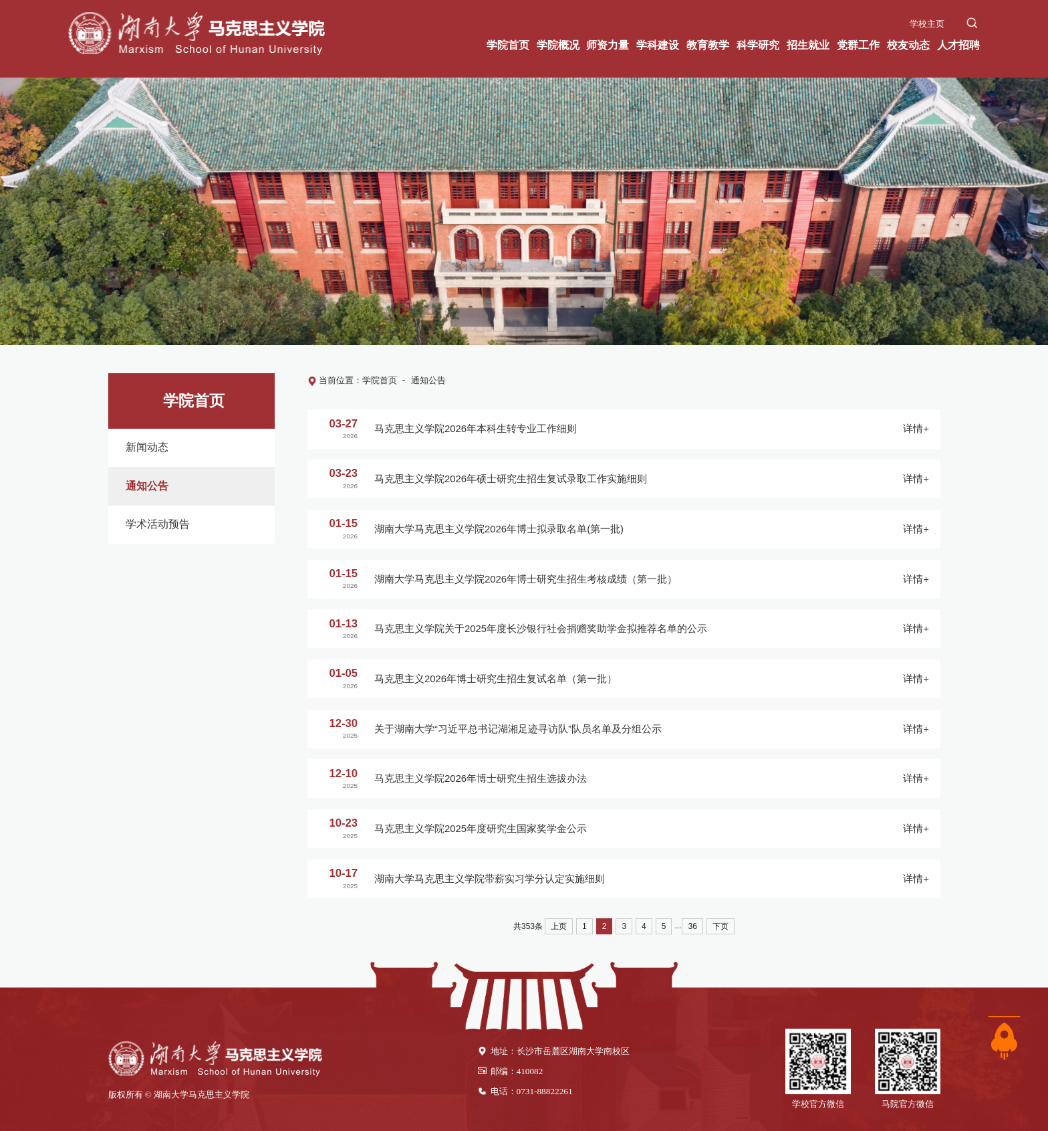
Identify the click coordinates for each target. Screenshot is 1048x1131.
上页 (559, 926)
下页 (720, 926)
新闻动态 (144, 447)
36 (692, 926)
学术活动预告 (154, 521)
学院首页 (379, 380)
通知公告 (144, 484)
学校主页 (927, 22)
